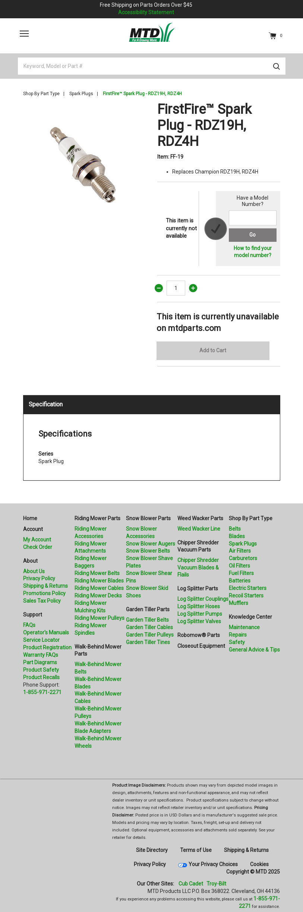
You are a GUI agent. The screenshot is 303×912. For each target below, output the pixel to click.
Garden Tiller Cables (149, 627)
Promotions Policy (44, 593)
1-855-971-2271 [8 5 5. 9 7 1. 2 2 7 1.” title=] (42, 692)
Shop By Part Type (41, 93)
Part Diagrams (40, 662)
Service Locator (41, 640)
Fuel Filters (241, 573)
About (30, 561)
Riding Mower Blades (99, 581)
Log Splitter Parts (197, 588)
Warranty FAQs (40, 655)
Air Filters (240, 551)
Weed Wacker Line (198, 529)
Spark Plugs (81, 93)
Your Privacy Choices (213, 864)
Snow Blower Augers (150, 544)
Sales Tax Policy (42, 601)
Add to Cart (212, 350)
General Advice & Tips (254, 650)
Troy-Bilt (216, 884)
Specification (46, 404)
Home (30, 518)
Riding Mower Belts (97, 573)
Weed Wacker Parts (200, 518)
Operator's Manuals (46, 632)
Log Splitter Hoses (198, 606)
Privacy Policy (39, 578)
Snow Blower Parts (148, 518)
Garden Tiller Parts (148, 609)
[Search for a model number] (253, 217)
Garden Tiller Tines (148, 642)
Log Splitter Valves (199, 621)
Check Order (37, 547)
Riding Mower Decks (98, 596)
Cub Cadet (191, 884)
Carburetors (243, 558)
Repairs (238, 635)
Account (33, 529)
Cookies (259, 864)
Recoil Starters (246, 596)
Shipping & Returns (45, 586)
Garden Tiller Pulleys (150, 635)
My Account (37, 540)
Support (32, 615)
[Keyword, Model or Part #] (152, 66)
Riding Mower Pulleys (99, 618)
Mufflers (238, 603)
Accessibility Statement (146, 12)
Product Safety (41, 670)
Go (252, 235)
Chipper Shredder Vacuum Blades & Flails (198, 567)
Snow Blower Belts (148, 551)
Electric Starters (247, 588)
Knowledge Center (250, 617)
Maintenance (244, 627)
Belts (235, 529)
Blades (237, 536)
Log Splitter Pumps (199, 614)
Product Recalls (41, 677)
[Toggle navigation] (24, 33)
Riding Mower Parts (97, 518)
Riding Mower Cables (99, 588)
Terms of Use (196, 850)
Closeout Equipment (201, 646)
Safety (237, 642)
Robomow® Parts (198, 635)
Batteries (239, 581)
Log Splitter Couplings (202, 599)
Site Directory (152, 850)
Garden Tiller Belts (147, 620)
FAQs (29, 625)
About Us (34, 571)
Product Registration (47, 647)
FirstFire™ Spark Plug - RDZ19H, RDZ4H (142, 93)
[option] (84, 163)
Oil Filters (239, 566)
